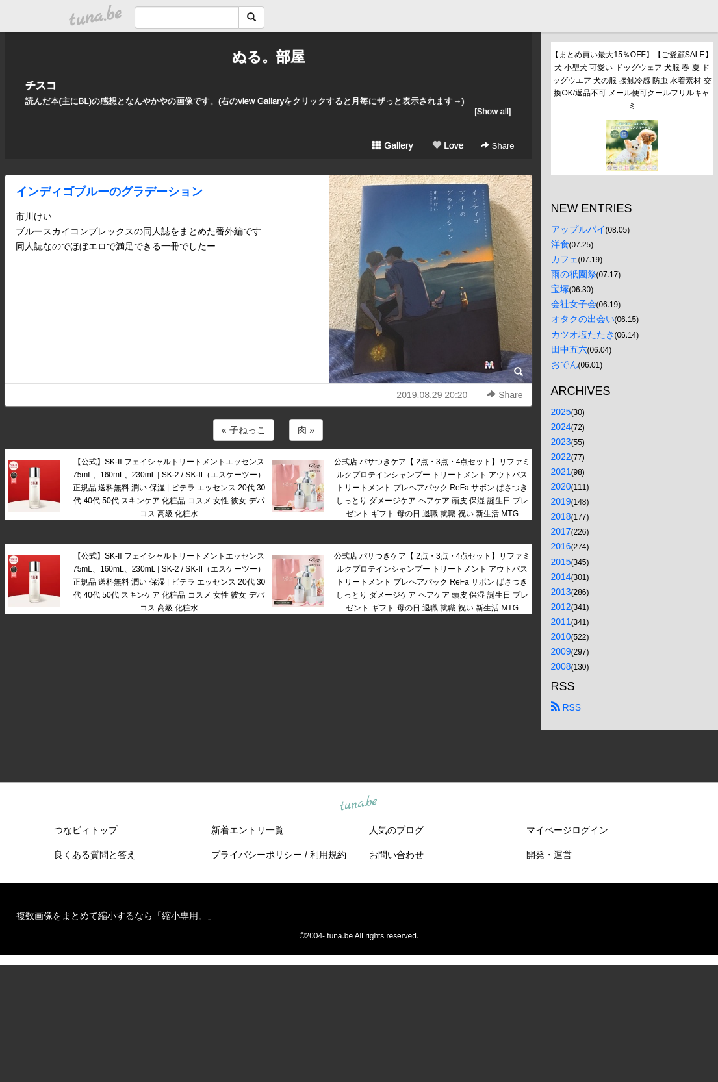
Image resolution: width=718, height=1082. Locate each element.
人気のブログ (396, 830)
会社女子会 (573, 304)
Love (447, 145)
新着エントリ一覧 (247, 830)
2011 (561, 621)
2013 (561, 591)
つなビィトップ (86, 830)
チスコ (41, 85)
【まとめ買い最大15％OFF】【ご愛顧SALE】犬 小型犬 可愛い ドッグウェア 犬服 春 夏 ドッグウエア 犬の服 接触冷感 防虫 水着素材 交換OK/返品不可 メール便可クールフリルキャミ (631, 80)
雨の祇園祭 (573, 274)
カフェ (564, 259)
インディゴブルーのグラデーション (109, 191)
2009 (561, 651)
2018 (561, 516)
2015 (561, 562)
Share (497, 146)
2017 (561, 531)
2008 (561, 666)
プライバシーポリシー (256, 854)
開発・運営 (549, 854)
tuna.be (359, 804)
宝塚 (560, 289)
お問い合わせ (396, 854)
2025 (561, 412)
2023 (561, 441)
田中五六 (569, 349)
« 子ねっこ (244, 430)
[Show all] (492, 111)
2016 (561, 546)
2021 (561, 471)
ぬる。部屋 (268, 57)
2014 (561, 577)
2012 (561, 606)
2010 (561, 636)
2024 (561, 426)
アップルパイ (578, 229)
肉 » (306, 430)
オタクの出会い (583, 319)
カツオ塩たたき (583, 334)
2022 (561, 456)
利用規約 (328, 854)
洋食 (560, 244)
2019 (561, 501)
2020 (561, 486)
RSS (566, 707)
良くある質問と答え (95, 854)
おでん (564, 364)
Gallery (392, 145)
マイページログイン (567, 830)
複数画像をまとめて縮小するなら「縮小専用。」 (116, 916)
